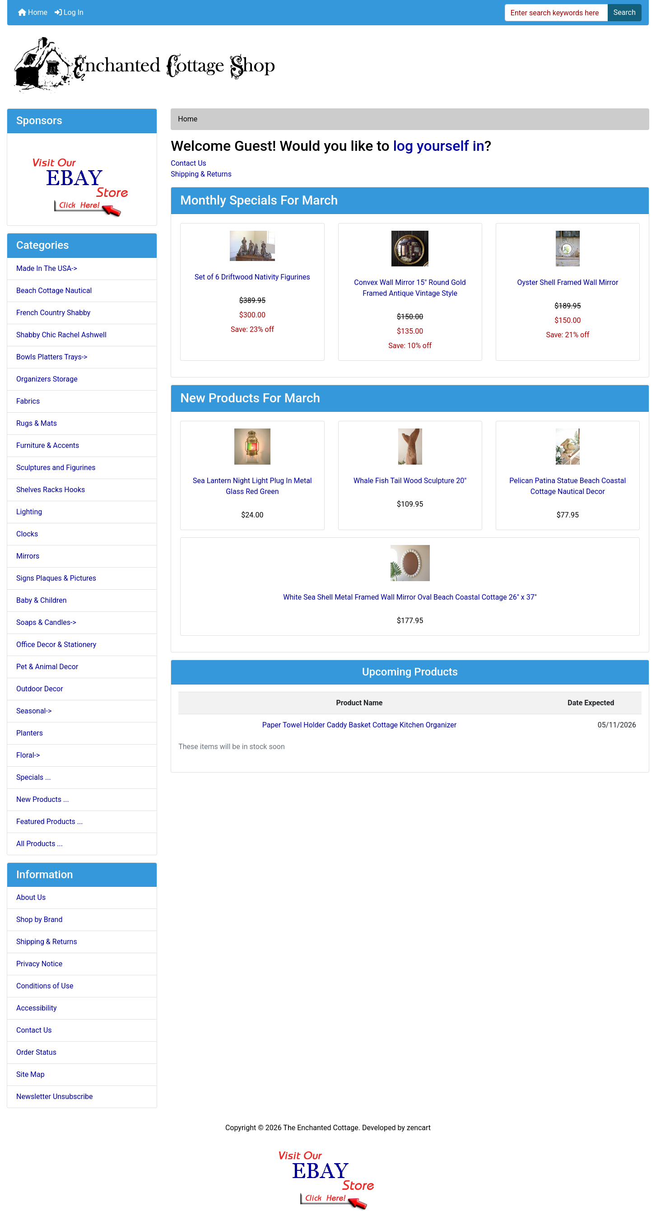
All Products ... (39, 843)
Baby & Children (41, 600)
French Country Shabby (53, 312)
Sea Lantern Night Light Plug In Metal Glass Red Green (252, 486)
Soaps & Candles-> (46, 622)
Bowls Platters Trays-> (51, 357)
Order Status (36, 1052)
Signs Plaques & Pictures (56, 578)
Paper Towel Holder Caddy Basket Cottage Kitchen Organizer (359, 725)
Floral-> (28, 755)
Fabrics (28, 401)
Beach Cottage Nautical (54, 290)
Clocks (27, 534)
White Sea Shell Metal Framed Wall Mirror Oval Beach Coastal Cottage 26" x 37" (410, 597)
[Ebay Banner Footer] (328, 1172)
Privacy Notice (39, 963)
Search (625, 12)
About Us (31, 897)
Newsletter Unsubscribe (54, 1096)
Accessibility (36, 1008)
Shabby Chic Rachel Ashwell (61, 335)
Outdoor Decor (39, 689)
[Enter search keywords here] (556, 12)
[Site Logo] (328, 63)
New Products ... (42, 799)
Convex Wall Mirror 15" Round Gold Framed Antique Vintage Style (410, 288)
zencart (419, 1127)
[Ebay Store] (82, 178)
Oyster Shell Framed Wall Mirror (567, 282)
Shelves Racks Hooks (50, 489)
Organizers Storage (47, 379)
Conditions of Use (44, 986)
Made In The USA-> (46, 268)
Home (32, 12)
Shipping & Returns (46, 941)
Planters (29, 733)
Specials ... (33, 777)
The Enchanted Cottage (320, 1127)
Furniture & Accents (47, 445)
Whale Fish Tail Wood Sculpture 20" (410, 480)
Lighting (29, 512)
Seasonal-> (33, 711)
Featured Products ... (49, 821)
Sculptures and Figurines (56, 467)
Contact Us (34, 1030)
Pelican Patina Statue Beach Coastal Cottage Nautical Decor (567, 486)
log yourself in (438, 145)
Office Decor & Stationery (56, 644)
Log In (69, 12)
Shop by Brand (39, 919)
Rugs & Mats (36, 423)
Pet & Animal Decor (47, 666)
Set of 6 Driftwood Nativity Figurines (252, 277)
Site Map (30, 1074)
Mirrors (27, 556)
